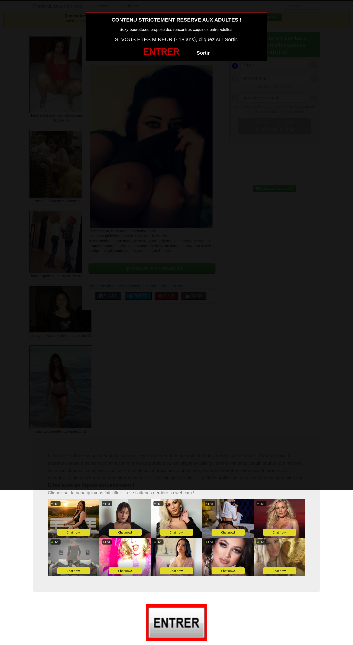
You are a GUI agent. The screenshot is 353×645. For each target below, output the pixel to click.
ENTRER (161, 52)
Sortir (203, 53)
